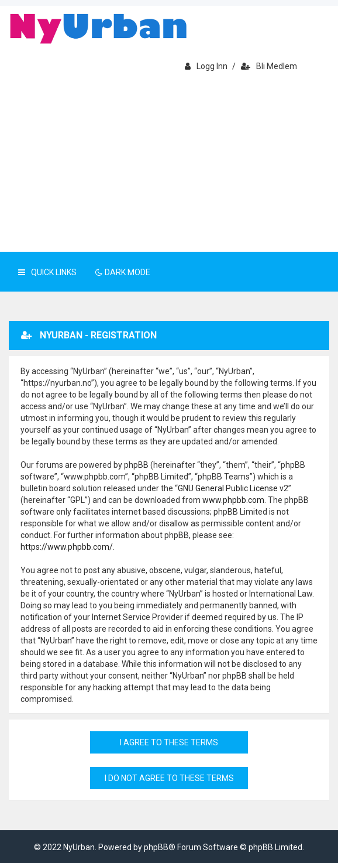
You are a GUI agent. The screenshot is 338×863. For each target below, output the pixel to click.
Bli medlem (269, 66)
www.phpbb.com (233, 500)
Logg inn (206, 66)
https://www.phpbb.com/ (66, 547)
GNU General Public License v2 (233, 488)
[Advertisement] (169, 164)
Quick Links (47, 272)
